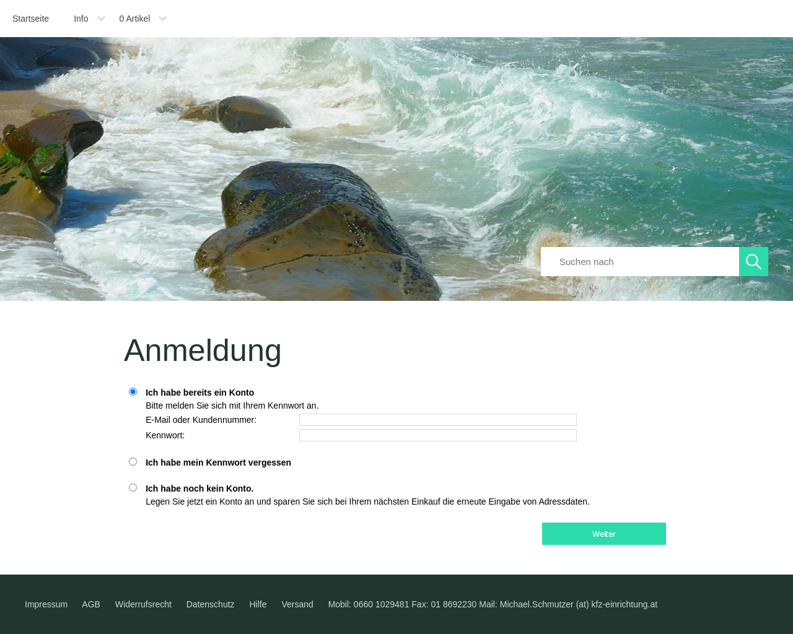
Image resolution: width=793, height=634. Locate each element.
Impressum (46, 604)
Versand (297, 604)
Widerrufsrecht (143, 604)
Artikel (135, 19)
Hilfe (257, 604)
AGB (91, 604)
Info (81, 19)
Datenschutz (210, 604)
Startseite (30, 19)
